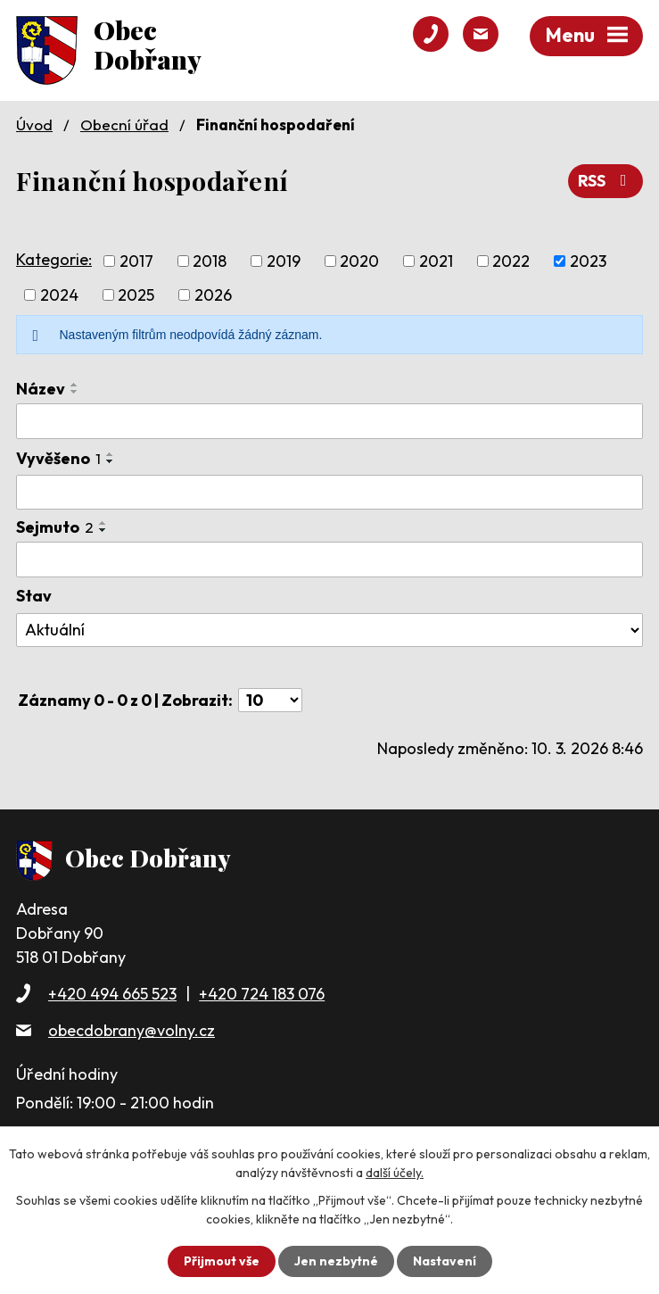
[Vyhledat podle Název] (329, 421)
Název (40, 388)
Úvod (34, 124)
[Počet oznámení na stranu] (270, 700)
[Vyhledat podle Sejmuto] (329, 559)
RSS (606, 180)
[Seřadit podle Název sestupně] (75, 391)
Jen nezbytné (336, 1261)
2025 (136, 295)
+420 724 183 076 (262, 993)
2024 (59, 295)
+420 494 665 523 (112, 993)
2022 (511, 261)
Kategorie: (54, 259)
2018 (210, 261)
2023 (588, 261)
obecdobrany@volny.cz (131, 1030)
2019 (284, 261)
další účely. (395, 1173)
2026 (213, 295)
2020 (359, 261)
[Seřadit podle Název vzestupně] (75, 384)
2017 (136, 261)
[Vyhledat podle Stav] (329, 630)
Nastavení (444, 1261)
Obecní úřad (124, 124)
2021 (436, 261)
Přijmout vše (221, 1261)
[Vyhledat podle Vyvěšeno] (329, 492)
